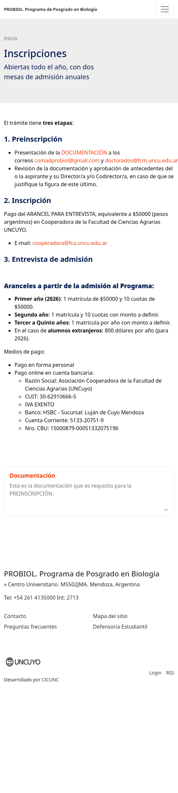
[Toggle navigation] (165, 9)
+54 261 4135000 (34, 597)
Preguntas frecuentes (30, 626)
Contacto (15, 616)
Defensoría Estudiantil (120, 626)
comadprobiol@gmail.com (67, 160)
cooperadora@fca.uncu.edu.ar (70, 243)
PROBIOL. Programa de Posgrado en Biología (50, 9)
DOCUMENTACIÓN (84, 152)
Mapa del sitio (110, 616)
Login (155, 673)
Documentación (32, 475)
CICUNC (50, 679)
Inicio (10, 38)
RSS (170, 673)
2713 (72, 597)
